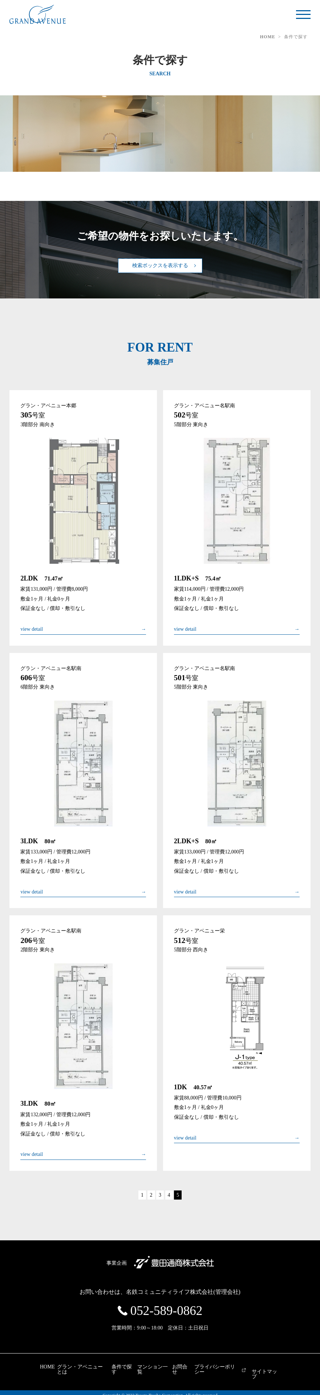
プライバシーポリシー (235, 1366)
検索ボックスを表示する (160, 265)
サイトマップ (292, 1371)
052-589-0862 (166, 1310)
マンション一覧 (154, 1366)
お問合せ (191, 1366)
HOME (267, 36)
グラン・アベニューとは (66, 1366)
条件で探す (115, 1366)
